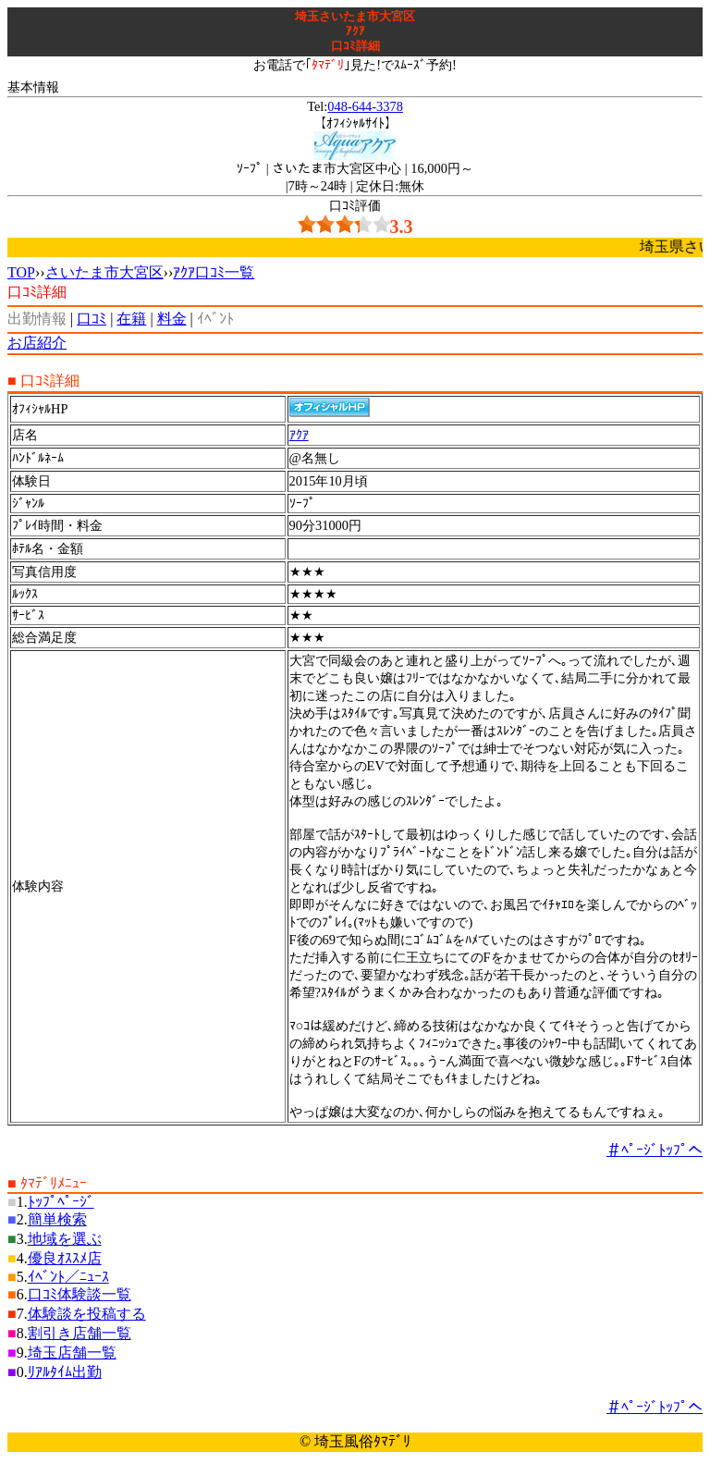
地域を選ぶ (65, 1239)
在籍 (131, 318)
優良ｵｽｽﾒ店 (65, 1258)
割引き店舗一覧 (79, 1333)
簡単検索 (57, 1219)
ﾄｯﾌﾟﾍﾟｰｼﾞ (61, 1202)
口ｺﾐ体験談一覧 (79, 1294)
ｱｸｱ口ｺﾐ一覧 (213, 272)
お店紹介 (37, 343)
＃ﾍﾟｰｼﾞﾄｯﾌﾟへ (654, 1150)
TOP (21, 272)
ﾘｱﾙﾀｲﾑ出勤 (65, 1372)
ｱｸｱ (299, 434)
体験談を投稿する (87, 1314)
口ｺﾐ (91, 318)
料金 (172, 318)
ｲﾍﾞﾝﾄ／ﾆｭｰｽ (68, 1277)
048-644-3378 (365, 106)
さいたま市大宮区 (104, 272)
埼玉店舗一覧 (72, 1352)
